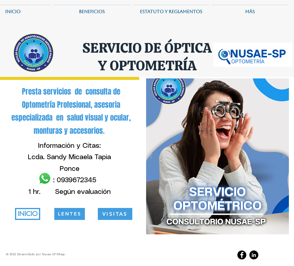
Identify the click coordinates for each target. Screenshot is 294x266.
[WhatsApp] (44, 178)
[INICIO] (27, 214)
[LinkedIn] (253, 254)
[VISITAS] (115, 214)
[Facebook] (241, 254)
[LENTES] (69, 214)
